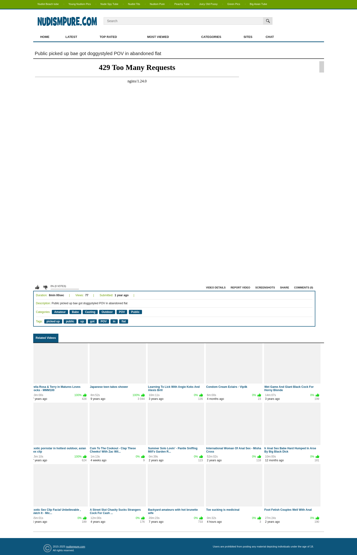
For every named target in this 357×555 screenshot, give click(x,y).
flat (124, 321)
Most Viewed (158, 37)
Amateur (60, 312)
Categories (211, 37)
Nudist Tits (134, 4)
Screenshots (265, 287)
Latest (71, 37)
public (70, 321)
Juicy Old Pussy (208, 4)
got (92, 321)
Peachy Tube (182, 4)
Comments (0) (303, 287)
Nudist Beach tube (48, 4)
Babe (75, 312)
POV (122, 312)
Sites (247, 37)
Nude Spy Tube (109, 4)
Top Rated (108, 37)
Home (44, 37)
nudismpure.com (75, 546)
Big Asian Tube (258, 4)
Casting (90, 312)
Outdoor (107, 312)
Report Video (240, 287)
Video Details (216, 287)
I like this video (37, 287)
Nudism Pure (157, 4)
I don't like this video (45, 287)
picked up (53, 321)
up (82, 321)
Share (284, 287)
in (114, 321)
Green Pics (233, 4)
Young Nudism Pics (80, 4)
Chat (270, 37)
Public (135, 312)
